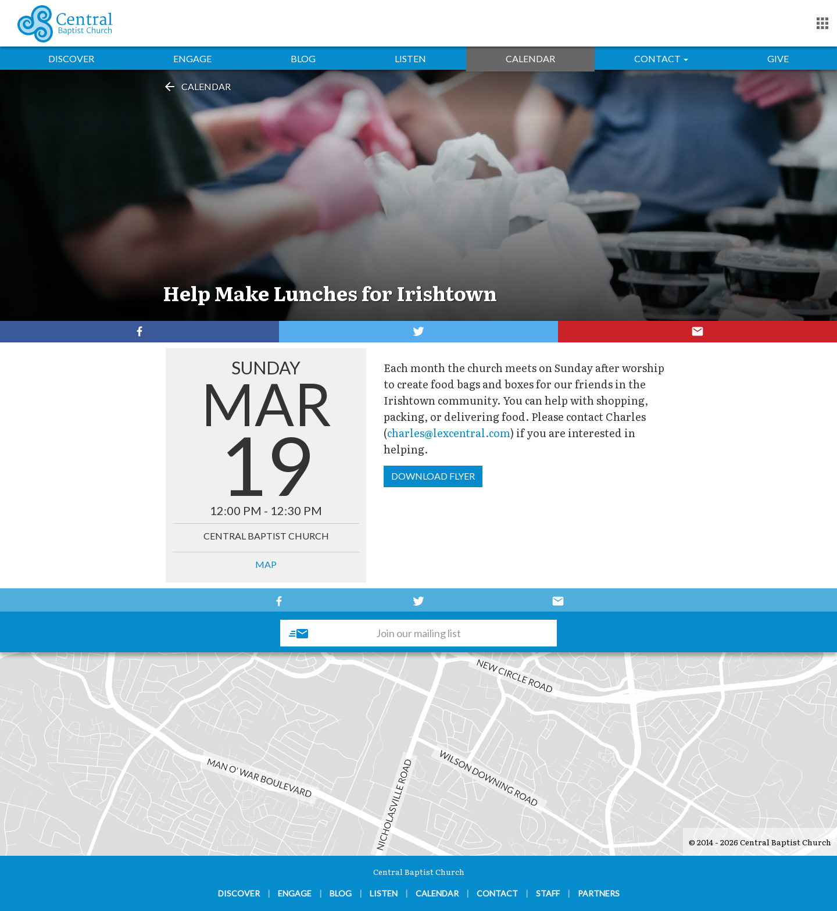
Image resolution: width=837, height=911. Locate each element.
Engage (192, 58)
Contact (661, 58)
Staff (548, 893)
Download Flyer (433, 475)
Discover (71, 58)
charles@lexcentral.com (448, 433)
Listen (410, 58)
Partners (599, 893)
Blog (303, 58)
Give (778, 58)
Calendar (530, 58)
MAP (266, 564)
